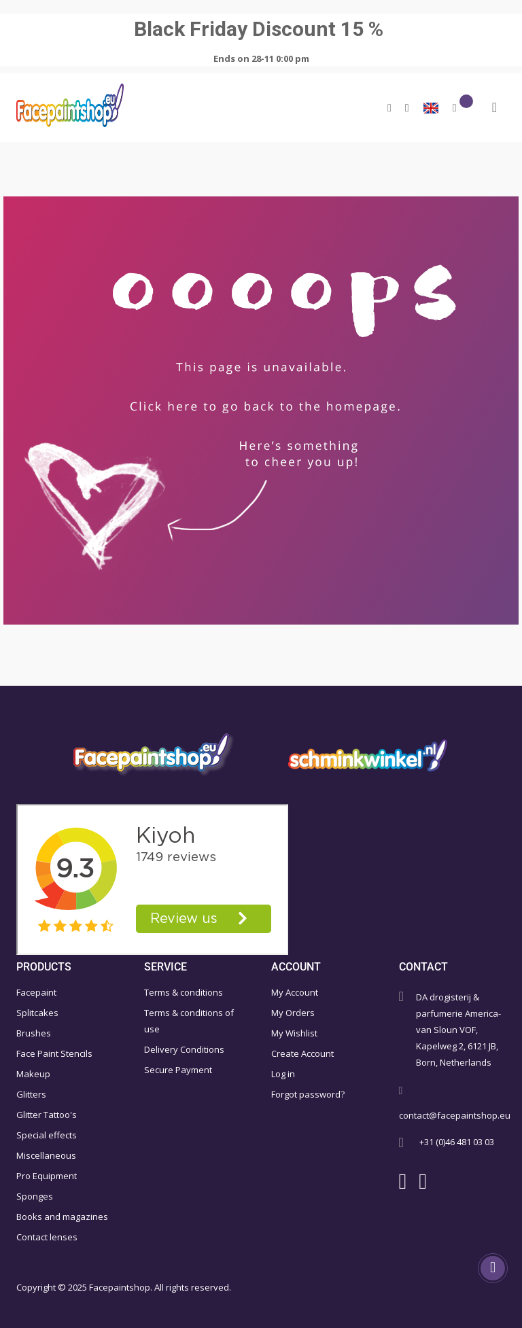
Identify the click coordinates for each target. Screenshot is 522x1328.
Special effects (46, 1135)
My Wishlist (294, 1033)
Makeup (33, 1074)
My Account (294, 992)
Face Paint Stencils (54, 1053)
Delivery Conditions (184, 1049)
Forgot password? (308, 1094)
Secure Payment (178, 1070)
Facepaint (36, 992)
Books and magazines (62, 1216)
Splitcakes (37, 1013)
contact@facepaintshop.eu (454, 1115)
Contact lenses (46, 1237)
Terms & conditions (183, 992)
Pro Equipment (46, 1176)
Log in (283, 1074)
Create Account (302, 1053)
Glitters (31, 1094)
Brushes (33, 1033)
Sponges (34, 1196)
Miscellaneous (46, 1155)
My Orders (293, 1013)
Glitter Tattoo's (46, 1114)
